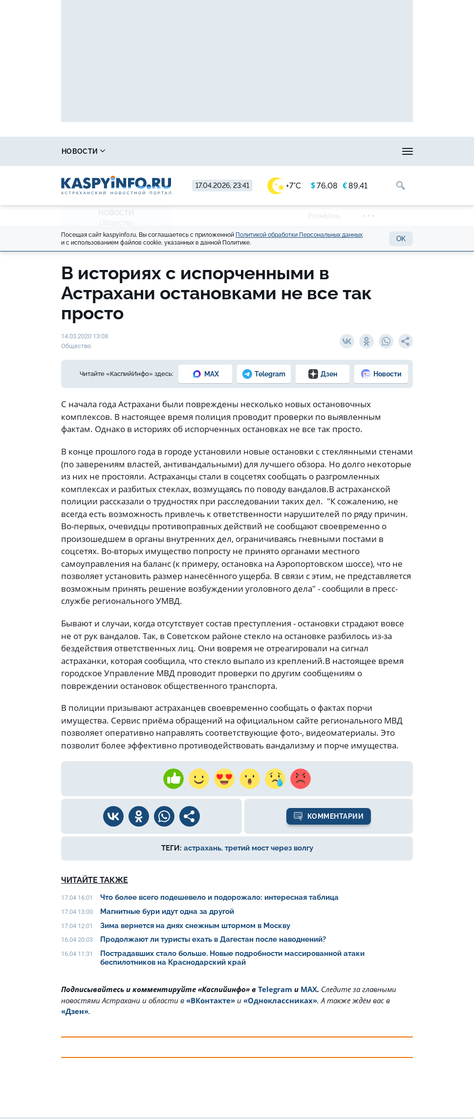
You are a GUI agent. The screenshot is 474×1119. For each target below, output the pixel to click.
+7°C (284, 185)
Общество (116, 223)
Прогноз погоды (348, 151)
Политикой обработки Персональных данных (299, 234)
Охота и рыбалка (252, 151)
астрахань (202, 848)
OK (401, 239)
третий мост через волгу (269, 848)
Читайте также (94, 880)
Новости (83, 151)
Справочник (161, 151)
